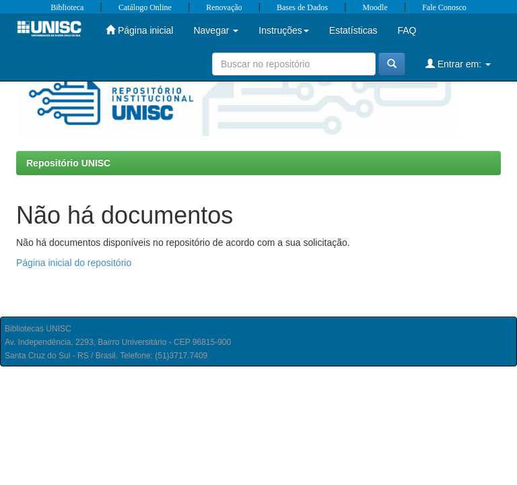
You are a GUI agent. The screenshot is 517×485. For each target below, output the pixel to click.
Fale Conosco (444, 7)
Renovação (224, 7)
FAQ (406, 30)
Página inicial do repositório (73, 262)
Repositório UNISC (68, 163)
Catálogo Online (145, 7)
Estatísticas (353, 30)
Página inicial (139, 30)
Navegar (215, 30)
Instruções (283, 30)
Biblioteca (66, 7)
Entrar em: (458, 63)
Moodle (374, 7)
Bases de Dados (302, 7)
